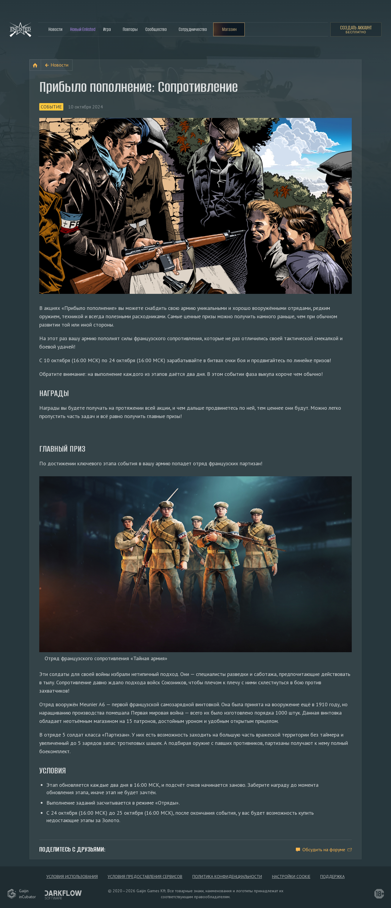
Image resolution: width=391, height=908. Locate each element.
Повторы (130, 29)
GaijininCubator (21, 893)
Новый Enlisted (82, 29)
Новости (55, 29)
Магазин (229, 29)
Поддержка (332, 876)
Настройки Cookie (291, 876)
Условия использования (72, 876)
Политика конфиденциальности (227, 876)
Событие (51, 107)
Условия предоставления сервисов (145, 876)
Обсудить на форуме (323, 849)
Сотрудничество (193, 29)
